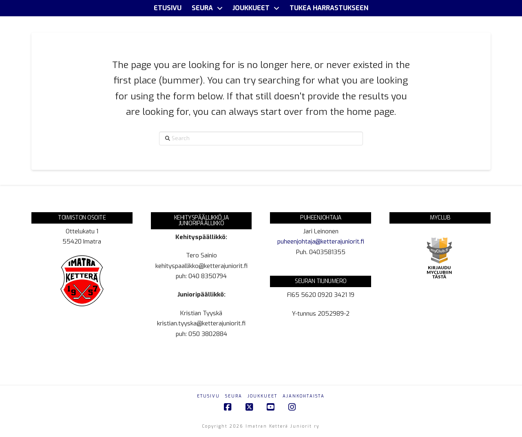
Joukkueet (262, 396)
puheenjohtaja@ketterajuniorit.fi (320, 241)
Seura (233, 396)
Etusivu (208, 396)
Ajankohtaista (304, 396)
